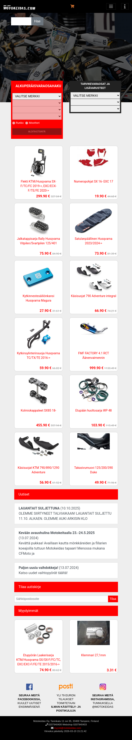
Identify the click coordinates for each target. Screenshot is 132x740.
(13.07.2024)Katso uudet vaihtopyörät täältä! (49, 570)
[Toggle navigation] (125, 6)
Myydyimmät (28, 611)
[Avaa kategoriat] (111, 6)
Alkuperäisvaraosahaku (38, 86)
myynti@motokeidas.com (67, 728)
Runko (18, 122)
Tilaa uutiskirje (30, 587)
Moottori (32, 122)
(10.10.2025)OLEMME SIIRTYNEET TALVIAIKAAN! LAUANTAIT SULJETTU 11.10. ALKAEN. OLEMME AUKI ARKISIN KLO (65, 513)
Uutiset (24, 494)
